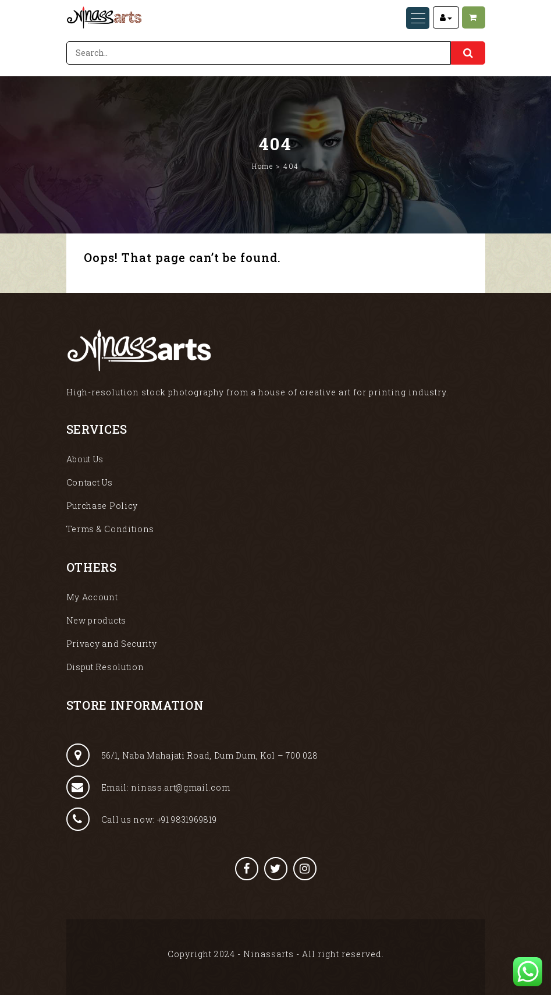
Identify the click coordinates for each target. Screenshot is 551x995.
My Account (92, 597)
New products (96, 620)
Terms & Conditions (110, 528)
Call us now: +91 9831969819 (141, 819)
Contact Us (89, 482)
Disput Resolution (105, 666)
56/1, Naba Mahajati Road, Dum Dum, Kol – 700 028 (192, 755)
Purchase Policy (102, 505)
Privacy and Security (111, 643)
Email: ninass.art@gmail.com (148, 787)
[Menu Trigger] (417, 18)
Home (262, 166)
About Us (85, 459)
